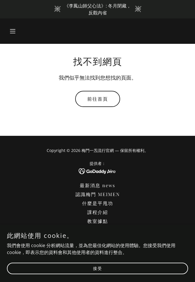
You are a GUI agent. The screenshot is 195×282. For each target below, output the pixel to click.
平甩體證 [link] (97, 230)
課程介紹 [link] (97, 212)
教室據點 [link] (97, 221)
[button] (20, 31)
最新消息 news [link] (97, 185)
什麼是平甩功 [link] (97, 203)
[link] (97, 171)
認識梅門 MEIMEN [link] (97, 194)
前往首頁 (97, 99)
